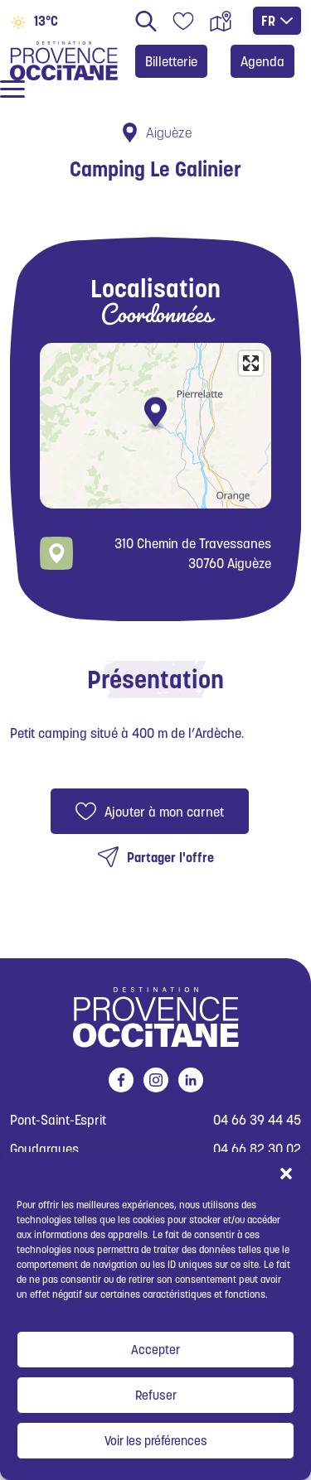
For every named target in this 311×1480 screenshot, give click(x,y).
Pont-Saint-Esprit (58, 1120)
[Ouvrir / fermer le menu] (12, 89)
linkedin (187, 1080)
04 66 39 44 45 (257, 1120)
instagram (153, 1080)
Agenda (262, 61)
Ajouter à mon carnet (164, 811)
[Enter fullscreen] (251, 363)
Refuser (156, 1395)
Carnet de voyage (183, 21)
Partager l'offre (170, 857)
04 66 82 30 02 (257, 1149)
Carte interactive (220, 21)
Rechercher (146, 21)
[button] (286, 1172)
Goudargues (44, 1149)
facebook (118, 1080)
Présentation (155, 679)
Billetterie (171, 61)
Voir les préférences (155, 1441)
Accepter (155, 1349)
